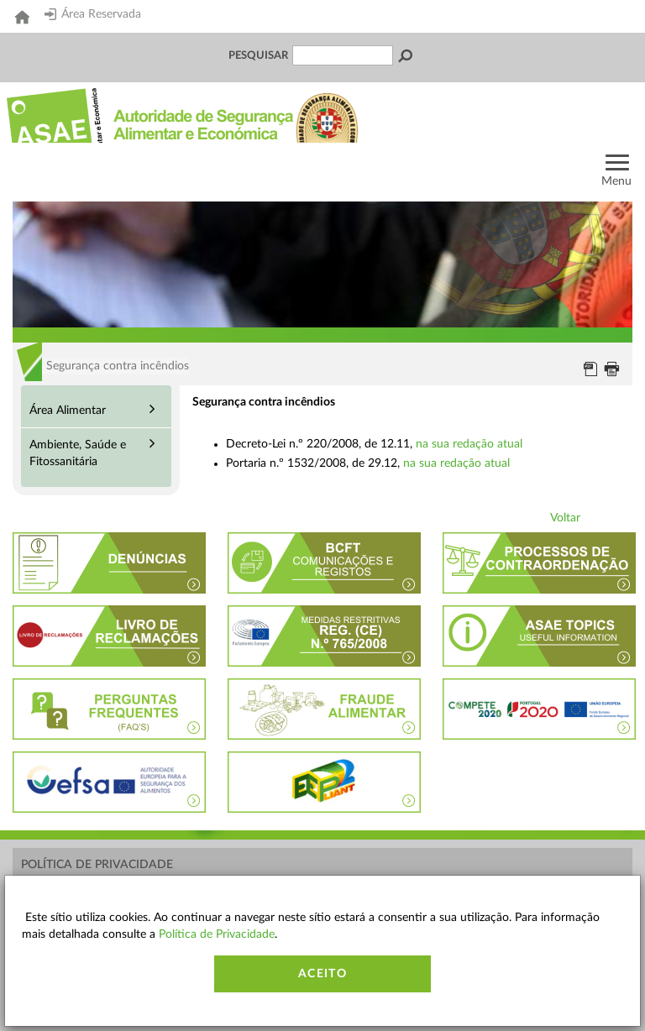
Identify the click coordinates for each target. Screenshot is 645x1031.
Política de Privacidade (97, 865)
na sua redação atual (469, 444)
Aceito (322, 974)
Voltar (565, 518)
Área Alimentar (67, 410)
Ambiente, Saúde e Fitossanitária (77, 453)
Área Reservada (93, 14)
